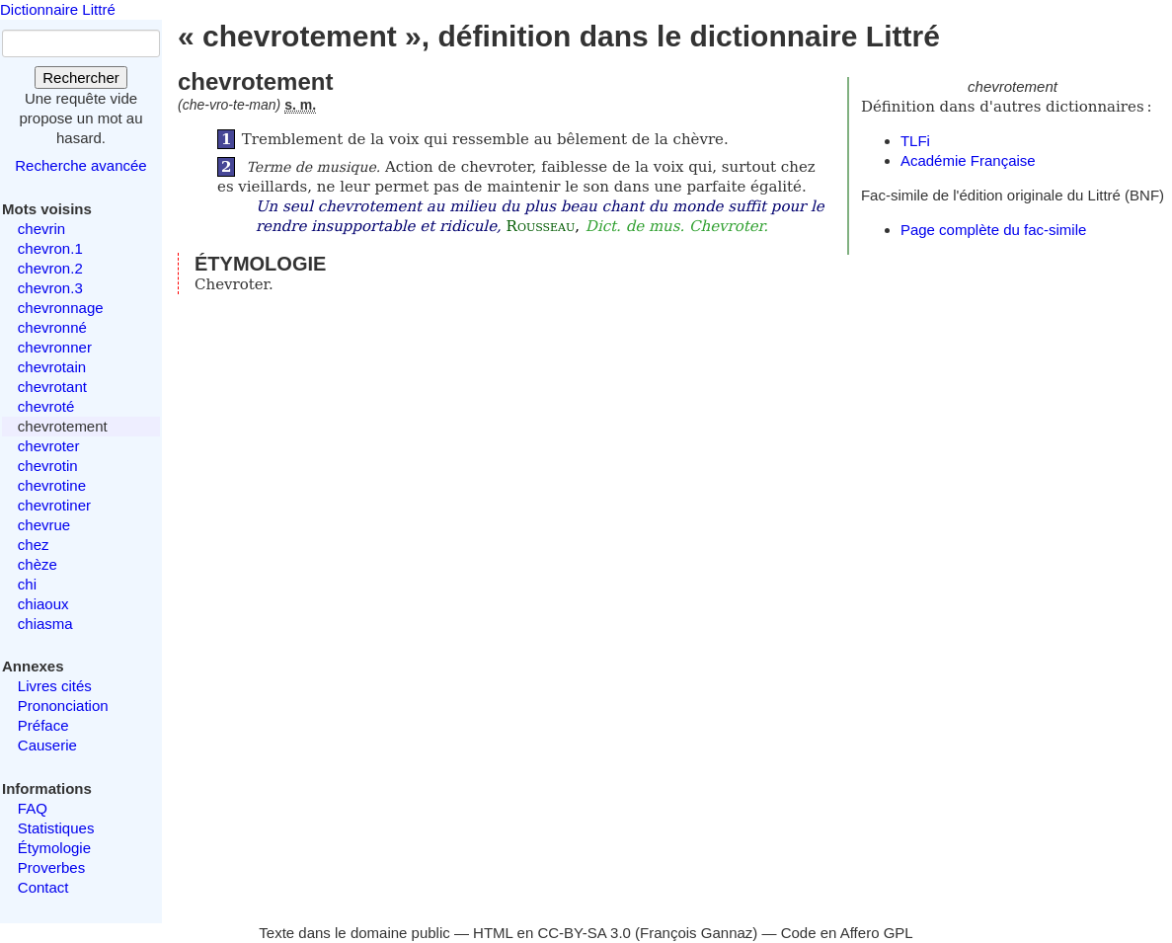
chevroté (46, 406)
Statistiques (56, 828)
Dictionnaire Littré (58, 9)
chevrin (41, 228)
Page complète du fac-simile (993, 229)
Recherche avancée (80, 165)
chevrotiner (54, 505)
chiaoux (43, 603)
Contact (43, 887)
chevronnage (61, 307)
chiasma (45, 623)
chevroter (49, 445)
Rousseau (541, 226)
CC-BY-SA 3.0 (584, 932)
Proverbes (51, 867)
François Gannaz (696, 932)
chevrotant (52, 386)
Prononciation (63, 705)
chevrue (44, 524)
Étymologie (54, 847)
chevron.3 (50, 287)
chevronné (52, 327)
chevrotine (52, 485)
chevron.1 (50, 248)
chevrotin (48, 465)
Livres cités (55, 685)
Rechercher (80, 77)
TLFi (915, 140)
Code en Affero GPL (847, 932)
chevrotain (52, 366)
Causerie (47, 745)
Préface (43, 725)
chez (33, 544)
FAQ (32, 808)
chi (27, 584)
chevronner (55, 347)
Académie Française (968, 160)
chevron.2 (50, 268)
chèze (37, 564)
